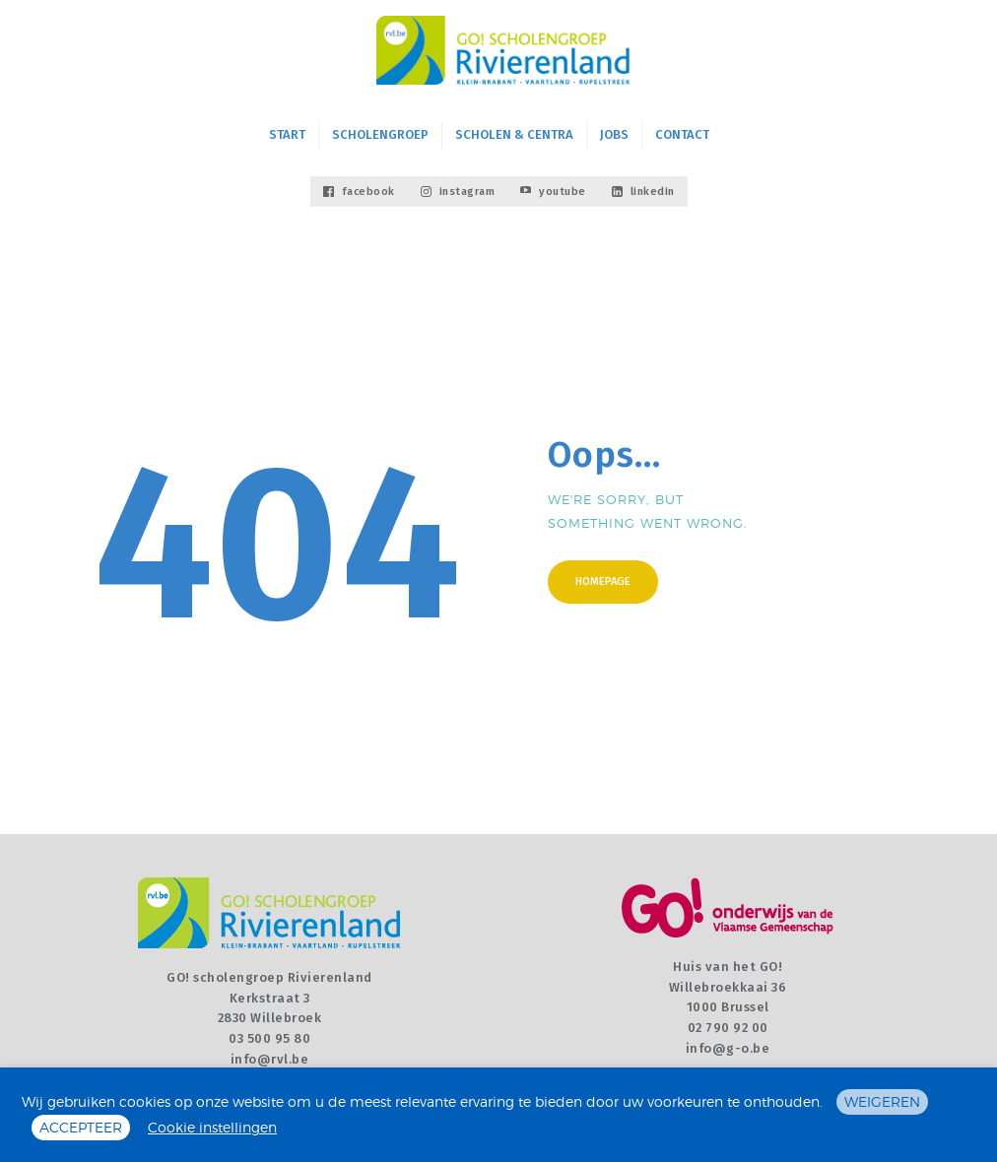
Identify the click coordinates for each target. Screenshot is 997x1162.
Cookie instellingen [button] (212, 1127)
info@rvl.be (270, 1059)
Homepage (603, 581)
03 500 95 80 (269, 1038)
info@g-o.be (728, 1048)
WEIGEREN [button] (882, 1101)
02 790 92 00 (728, 1027)
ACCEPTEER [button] (80, 1127)
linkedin (643, 191)
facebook (359, 191)
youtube (553, 191)
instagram (458, 191)
